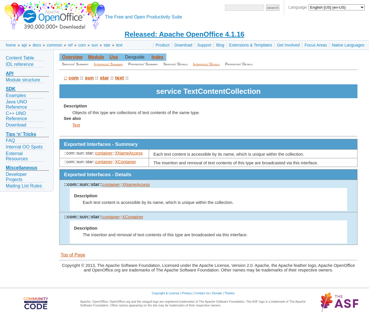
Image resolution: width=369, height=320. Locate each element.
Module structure (23, 79)
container (103, 153)
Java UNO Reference (16, 104)
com (82, 45)
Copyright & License (165, 293)
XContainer (125, 161)
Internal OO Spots (24, 146)
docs (37, 45)
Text (76, 125)
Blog (220, 45)
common (54, 45)
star (106, 45)
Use (114, 57)
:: (65, 78)
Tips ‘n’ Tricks (21, 134)
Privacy (187, 293)
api (24, 45)
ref (70, 45)
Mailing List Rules (24, 185)
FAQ (10, 140)
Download (183, 45)
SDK (11, 88)
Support (204, 45)
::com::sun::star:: (83, 184)
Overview (72, 57)
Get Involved (288, 45)
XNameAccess (129, 153)
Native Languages (348, 45)
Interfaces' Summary (108, 64)
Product (163, 45)
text (119, 45)
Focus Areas (315, 45)
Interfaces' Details (206, 64)
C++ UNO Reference (16, 116)
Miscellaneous (21, 167)
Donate (217, 293)
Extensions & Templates (250, 45)
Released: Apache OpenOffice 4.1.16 (184, 34)
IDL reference (19, 64)
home (11, 45)
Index (157, 57)
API (10, 73)
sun (94, 45)
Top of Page (73, 254)
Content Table (20, 57)
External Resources (17, 156)
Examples (16, 95)
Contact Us (202, 293)
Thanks (230, 293)
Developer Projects (16, 177)
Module (96, 57)
